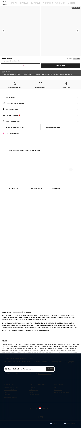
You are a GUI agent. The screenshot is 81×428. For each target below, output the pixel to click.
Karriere (31, 402)
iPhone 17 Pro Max (22, 354)
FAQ (5, 402)
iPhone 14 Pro (56, 356)
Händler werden (34, 404)
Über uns (32, 397)
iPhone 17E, (39, 354)
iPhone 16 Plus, (70, 354)
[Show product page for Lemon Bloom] (6, 89)
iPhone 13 (8, 358)
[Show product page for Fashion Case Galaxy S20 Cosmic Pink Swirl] (32, 179)
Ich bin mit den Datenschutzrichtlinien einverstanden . (29, 384)
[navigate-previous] (71, 294)
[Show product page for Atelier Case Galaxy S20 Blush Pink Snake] (48, 179)
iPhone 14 (48, 356)
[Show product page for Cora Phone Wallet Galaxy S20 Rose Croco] (32, 229)
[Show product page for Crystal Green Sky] (60, 89)
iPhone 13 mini (36, 358)
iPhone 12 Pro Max (62, 358)
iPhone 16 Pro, (61, 354)
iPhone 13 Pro (15, 358)
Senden (50, 378)
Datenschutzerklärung (44, 384)
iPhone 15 (12, 356)
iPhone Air (32, 354)
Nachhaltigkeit (33, 400)
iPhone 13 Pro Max (25, 358)
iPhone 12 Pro (45, 358)
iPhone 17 (4, 354)
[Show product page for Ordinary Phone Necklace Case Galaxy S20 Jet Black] (17, 229)
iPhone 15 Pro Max (39, 356)
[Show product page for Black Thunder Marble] (28, 89)
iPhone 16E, (46, 354)
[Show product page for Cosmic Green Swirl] (39, 89)
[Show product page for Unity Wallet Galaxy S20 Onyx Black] (48, 204)
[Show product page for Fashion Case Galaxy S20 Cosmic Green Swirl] (32, 204)
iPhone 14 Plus (65, 356)
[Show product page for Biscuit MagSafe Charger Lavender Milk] (48, 229)
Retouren (7, 404)
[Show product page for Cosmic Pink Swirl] (50, 89)
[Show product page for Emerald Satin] (71, 89)
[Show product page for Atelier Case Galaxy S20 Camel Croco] (64, 179)
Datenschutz (58, 400)
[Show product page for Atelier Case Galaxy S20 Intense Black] (17, 179)
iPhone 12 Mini (72, 358)
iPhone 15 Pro (19, 356)
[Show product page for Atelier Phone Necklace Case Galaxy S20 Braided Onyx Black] (64, 204)
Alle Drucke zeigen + (74, 79)
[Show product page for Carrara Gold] (17, 89)
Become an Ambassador (62, 402)
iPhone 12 (53, 358)
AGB (55, 397)
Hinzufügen (60, 66)
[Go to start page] (5, 3)
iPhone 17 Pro (12, 354)
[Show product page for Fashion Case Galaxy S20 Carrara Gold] (17, 204)
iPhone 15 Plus (28, 356)
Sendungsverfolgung (11, 397)
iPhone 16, (53, 354)
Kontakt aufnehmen (10, 400)
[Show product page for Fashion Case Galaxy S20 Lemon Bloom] (17, 259)
